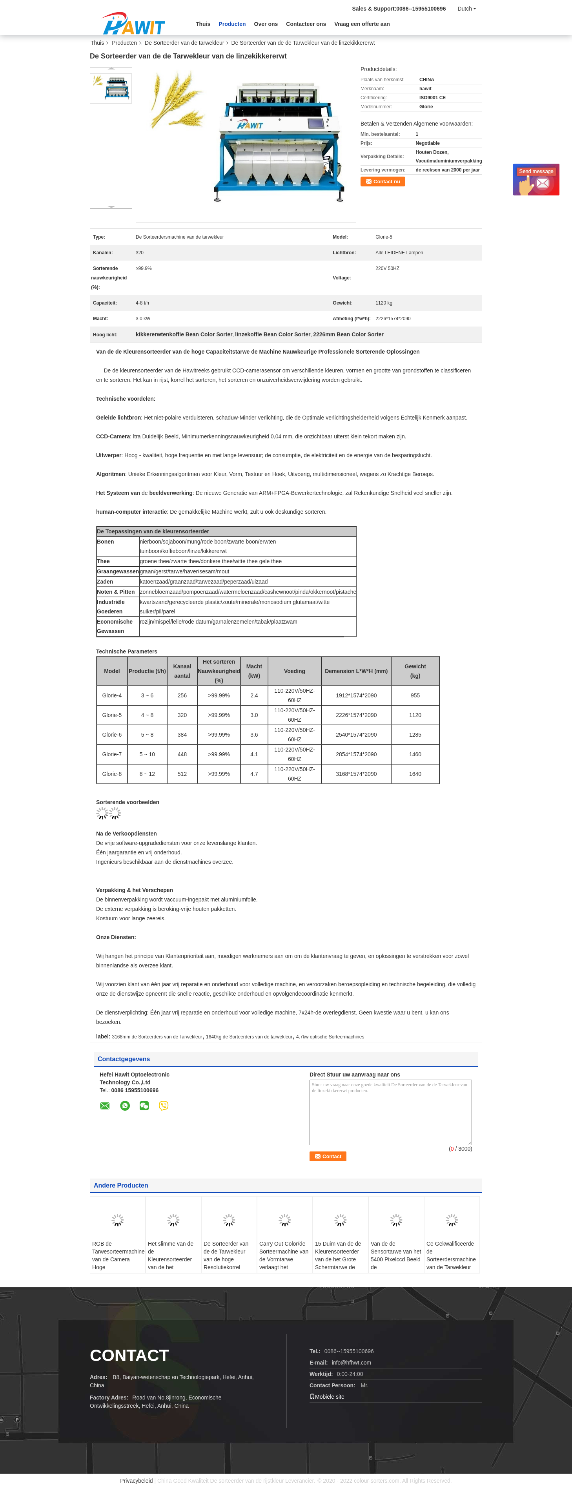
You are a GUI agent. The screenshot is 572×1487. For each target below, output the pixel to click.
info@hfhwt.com (352, 1362)
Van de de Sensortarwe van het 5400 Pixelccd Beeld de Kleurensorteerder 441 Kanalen (396, 1263)
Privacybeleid (136, 1481)
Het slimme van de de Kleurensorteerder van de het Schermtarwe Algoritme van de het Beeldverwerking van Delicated (173, 1271)
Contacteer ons (306, 24)
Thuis (203, 24)
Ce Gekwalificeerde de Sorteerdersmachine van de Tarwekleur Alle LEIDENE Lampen (451, 1263)
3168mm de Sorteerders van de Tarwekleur (157, 1037)
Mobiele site (327, 1397)
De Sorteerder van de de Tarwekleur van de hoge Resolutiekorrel (226, 1255)
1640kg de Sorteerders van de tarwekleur (249, 1037)
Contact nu (386, 181)
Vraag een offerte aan (362, 24)
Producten (232, 24)
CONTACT (129, 1355)
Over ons (266, 24)
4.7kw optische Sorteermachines (330, 1037)
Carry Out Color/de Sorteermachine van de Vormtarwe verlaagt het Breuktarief (283, 1259)
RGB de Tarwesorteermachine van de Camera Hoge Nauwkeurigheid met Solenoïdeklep (118, 1263)
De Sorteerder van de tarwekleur (184, 43)
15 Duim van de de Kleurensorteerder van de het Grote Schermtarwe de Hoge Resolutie (338, 1259)
